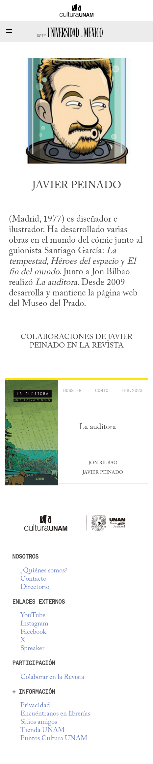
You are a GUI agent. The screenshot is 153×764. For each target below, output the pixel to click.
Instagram (34, 624)
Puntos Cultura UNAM (53, 738)
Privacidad (35, 705)
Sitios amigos (38, 722)
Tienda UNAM (42, 730)
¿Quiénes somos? (43, 570)
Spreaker (32, 648)
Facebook (33, 632)
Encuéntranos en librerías (55, 714)
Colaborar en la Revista (52, 677)
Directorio (34, 587)
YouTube (32, 615)
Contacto (33, 579)
